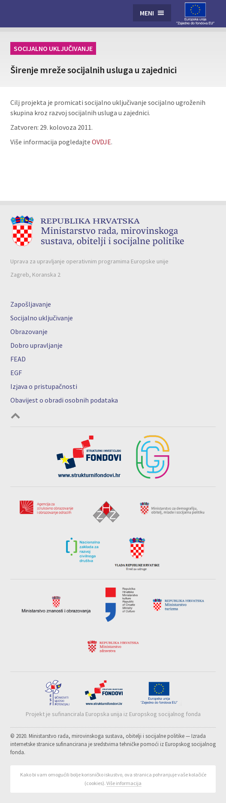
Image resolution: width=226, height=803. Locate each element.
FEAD (18, 359)
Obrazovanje (29, 331)
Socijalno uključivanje (53, 48)
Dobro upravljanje (36, 345)
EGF (16, 372)
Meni (147, 13)
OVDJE (101, 141)
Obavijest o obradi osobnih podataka (64, 400)
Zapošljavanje (30, 304)
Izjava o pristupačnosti (43, 386)
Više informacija (124, 783)
